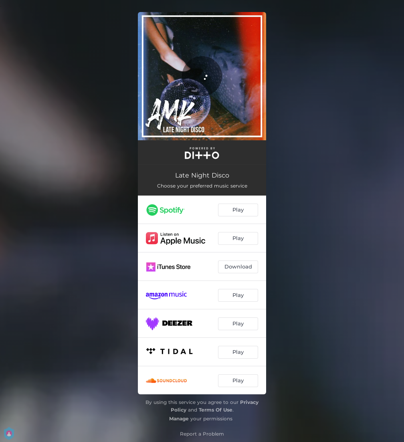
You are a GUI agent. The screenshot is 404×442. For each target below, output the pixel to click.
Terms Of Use (215, 410)
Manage (179, 419)
